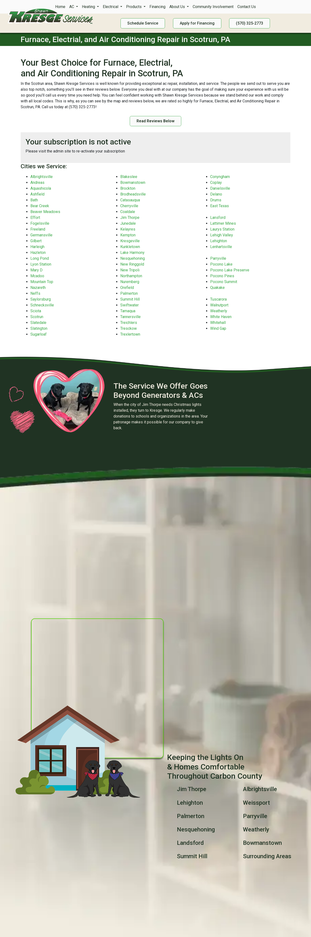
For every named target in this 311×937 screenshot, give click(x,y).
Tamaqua (127, 311)
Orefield (127, 287)
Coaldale (127, 211)
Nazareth (38, 287)
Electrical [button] (111, 6)
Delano (216, 194)
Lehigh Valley (221, 235)
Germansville (41, 235)
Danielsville (220, 188)
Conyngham (220, 176)
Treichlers (128, 322)
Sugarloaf (38, 334)
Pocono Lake (221, 264)
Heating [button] (89, 6)
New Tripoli (129, 270)
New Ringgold (132, 264)
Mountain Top (41, 281)
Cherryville (129, 206)
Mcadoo (37, 276)
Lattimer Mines (223, 223)
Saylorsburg (40, 299)
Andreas (37, 182)
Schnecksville (42, 305)
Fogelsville (39, 223)
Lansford (217, 217)
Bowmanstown (132, 182)
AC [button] (72, 6)
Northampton (131, 276)
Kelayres (127, 229)
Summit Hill (130, 299)
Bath (34, 200)
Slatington (38, 328)
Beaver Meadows (45, 211)
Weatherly (218, 311)
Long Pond (39, 258)
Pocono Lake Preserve (229, 270)
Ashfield (37, 194)
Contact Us (246, 6)
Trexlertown (130, 334)
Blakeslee (128, 176)
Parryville (218, 258)
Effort (35, 217)
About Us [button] (177, 6)
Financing (157, 6)
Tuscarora (218, 299)
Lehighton (218, 241)
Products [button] (134, 6)
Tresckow (128, 328)
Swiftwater (129, 305)
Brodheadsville (133, 194)
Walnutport (219, 305)
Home (60, 6)
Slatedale (38, 322)
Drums (215, 200)
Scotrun (36, 316)
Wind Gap (218, 328)
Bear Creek (39, 206)
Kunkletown (130, 246)
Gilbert (36, 241)
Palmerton (129, 293)
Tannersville (130, 316)
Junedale (128, 223)
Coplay (216, 182)
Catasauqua (130, 200)
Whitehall (218, 322)
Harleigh (37, 246)
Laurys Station (222, 229)
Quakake (217, 287)
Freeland (37, 229)
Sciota (35, 311)
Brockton (127, 188)
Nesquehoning (132, 258)
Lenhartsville (221, 246)
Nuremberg (129, 281)
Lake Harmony (132, 252)
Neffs (35, 293)
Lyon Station (40, 264)
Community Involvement (213, 6)
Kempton (128, 235)
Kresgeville (130, 241)
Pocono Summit (223, 281)
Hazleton (38, 252)
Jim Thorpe (129, 217)
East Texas (219, 206)
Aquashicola (40, 188)
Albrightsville (41, 176)
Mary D (36, 270)
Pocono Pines (222, 276)
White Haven (221, 316)
